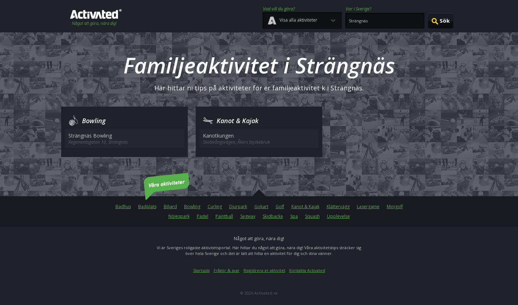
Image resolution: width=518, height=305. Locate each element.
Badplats (147, 206)
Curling (215, 206)
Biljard (170, 206)
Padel (202, 216)
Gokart (261, 206)
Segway (247, 216)
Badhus (123, 206)
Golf (280, 206)
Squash (312, 216)
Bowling (192, 206)
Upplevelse (338, 216)
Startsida (201, 270)
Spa (294, 216)
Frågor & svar (227, 270)
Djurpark (238, 206)
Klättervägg (338, 206)
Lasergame (368, 206)
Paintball (224, 216)
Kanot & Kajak (305, 206)
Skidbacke (273, 216)
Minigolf (395, 206)
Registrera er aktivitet (264, 270)
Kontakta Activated (307, 270)
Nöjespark (179, 216)
